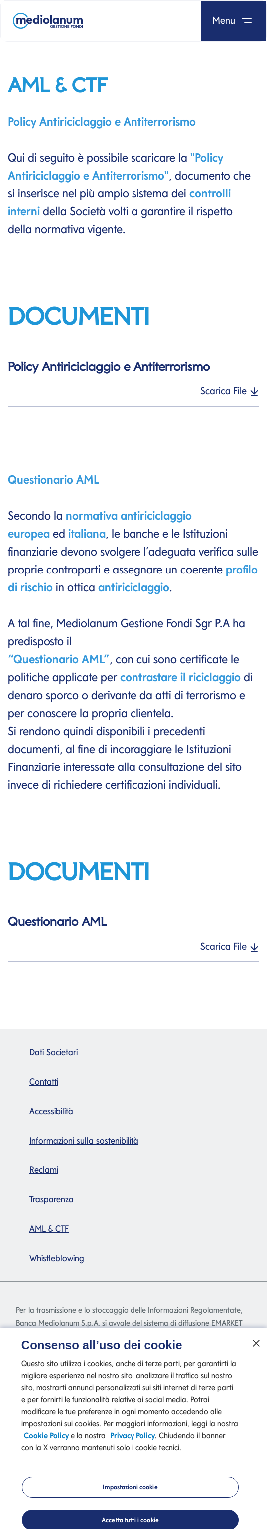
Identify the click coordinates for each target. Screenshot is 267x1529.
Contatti (43, 1081)
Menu (234, 20)
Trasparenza (51, 1199)
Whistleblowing (56, 1258)
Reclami (43, 1169)
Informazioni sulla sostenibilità (83, 1140)
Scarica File (229, 391)
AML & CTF (49, 1228)
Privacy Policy (132, 1439)
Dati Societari (53, 1052)
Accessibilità (51, 1111)
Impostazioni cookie (130, 1491)
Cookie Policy (46, 1439)
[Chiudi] (256, 1347)
